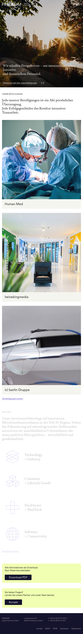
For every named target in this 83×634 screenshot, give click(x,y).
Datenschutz (76, 629)
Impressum (64, 629)
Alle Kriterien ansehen (10, 551)
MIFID (47, 629)
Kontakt (13, 602)
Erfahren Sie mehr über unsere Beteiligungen (20, 83)
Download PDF (18, 577)
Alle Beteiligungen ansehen (12, 399)
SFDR (55, 629)
